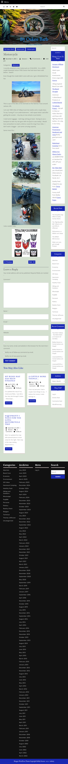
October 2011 (23, 704)
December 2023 (24, 500)
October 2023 (24, 507)
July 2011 (22, 713)
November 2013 (24, 634)
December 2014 (24, 613)
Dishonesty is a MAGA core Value (57, 232)
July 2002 (22, 747)
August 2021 (23, 558)
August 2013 (23, 643)
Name (5, 311)
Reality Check (56, 305)
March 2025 (23, 479)
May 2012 (22, 683)
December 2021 (24, 549)
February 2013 (24, 662)
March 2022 (23, 540)
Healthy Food (56, 283)
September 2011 (24, 707)
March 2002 (23, 756)
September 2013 (24, 640)
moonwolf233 (56, 357)
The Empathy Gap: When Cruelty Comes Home (57, 217)
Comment (7, 279)
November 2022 (24, 522)
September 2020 (25, 576)
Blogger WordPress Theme (22, 761)
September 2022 (25, 525)
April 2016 (22, 598)
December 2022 (24, 519)
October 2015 (23, 604)
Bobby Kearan (56, 342)
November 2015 (24, 601)
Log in (54, 394)
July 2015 (22, 610)
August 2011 (23, 710)
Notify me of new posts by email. (15, 356)
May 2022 (22, 534)
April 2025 (23, 476)
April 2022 (22, 537)
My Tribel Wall (57, 168)
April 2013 (22, 655)
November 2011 (24, 701)
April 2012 (22, 686)
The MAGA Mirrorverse (56, 238)
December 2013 (24, 631)
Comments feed (57, 401)
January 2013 (23, 665)
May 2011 (22, 719)
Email (5, 322)
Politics (54, 302)
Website (6, 333)
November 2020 (24, 573)
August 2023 (23, 513)
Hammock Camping (55, 278)
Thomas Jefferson (57, 315)
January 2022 (24, 546)
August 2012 (23, 674)
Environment (56, 270)
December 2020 (24, 570)
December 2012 (24, 668)
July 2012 (22, 677)
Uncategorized (56, 319)
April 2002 (23, 753)
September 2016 (24, 595)
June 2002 (22, 750)
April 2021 (22, 561)
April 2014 (22, 625)
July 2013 (22, 646)
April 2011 (22, 722)
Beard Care (55, 264)
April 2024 (22, 494)
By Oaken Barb (34, 39)
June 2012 (22, 680)
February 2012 (24, 692)
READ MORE (9, 403)
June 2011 (22, 716)
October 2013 (23, 637)
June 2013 (22, 649)
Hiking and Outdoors (55, 287)
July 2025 (22, 470)
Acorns (54, 80)
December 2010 (24, 734)
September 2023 (25, 510)
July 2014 (22, 622)
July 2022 (22, 531)
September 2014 (24, 616)
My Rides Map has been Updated (12, 378)
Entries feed (56, 398)
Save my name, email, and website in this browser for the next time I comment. (25, 347)
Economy (55, 267)
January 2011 (23, 731)
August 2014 (23, 619)
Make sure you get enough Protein (56, 244)
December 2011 (24, 698)
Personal (55, 298)
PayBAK (54, 295)
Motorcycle (20, 49)
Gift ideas (55, 274)
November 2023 (24, 503)
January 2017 (23, 592)
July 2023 (22, 516)
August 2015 (23, 607)
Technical (55, 312)
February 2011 (24, 728)
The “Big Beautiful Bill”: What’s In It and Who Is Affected (57, 225)
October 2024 (24, 488)
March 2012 (23, 689)
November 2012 (24, 671)
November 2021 (24, 552)
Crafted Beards (57, 103)
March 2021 (23, 564)
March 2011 (23, 725)
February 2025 (24, 482)
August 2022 (23, 528)
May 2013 (22, 652)
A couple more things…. (37, 377)
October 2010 (23, 741)
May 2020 (22, 579)
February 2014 (24, 628)
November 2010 (24, 738)
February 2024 (24, 497)
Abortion (55, 260)
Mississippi (55, 291)
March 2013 (23, 659)
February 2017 (24, 589)
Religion (54, 308)
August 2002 (23, 744)
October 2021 (23, 555)
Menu (5, 2)
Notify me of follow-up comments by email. (19, 352)
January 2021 (23, 567)
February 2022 (24, 543)
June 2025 (22, 473)
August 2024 (23, 491)
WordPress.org (56, 404)
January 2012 (23, 695)
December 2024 (24, 485)
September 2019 (24, 582)
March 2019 (23, 586)
